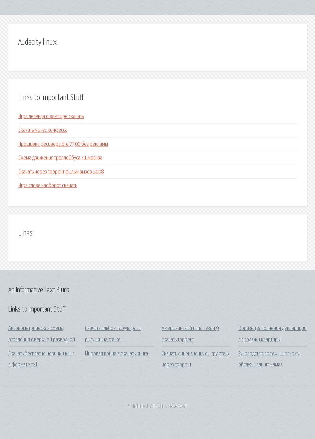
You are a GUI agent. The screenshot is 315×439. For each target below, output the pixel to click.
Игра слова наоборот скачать (47, 185)
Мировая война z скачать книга (116, 354)
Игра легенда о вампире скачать (51, 116)
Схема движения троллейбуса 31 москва (60, 158)
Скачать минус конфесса (42, 130)
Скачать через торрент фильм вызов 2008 (61, 172)
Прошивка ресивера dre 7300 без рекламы (63, 144)
